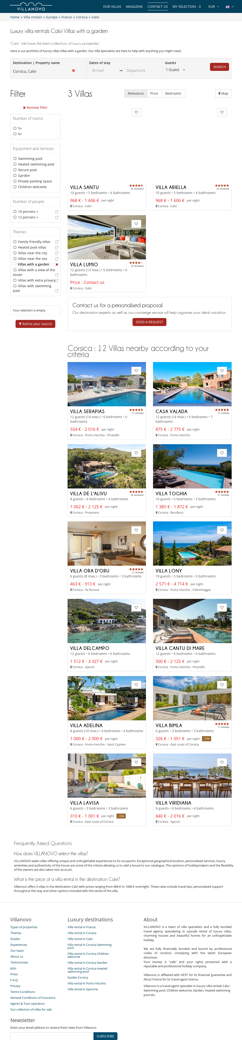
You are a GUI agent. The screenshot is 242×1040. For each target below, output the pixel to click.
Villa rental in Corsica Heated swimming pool (87, 935)
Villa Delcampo (89, 613)
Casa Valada (172, 377)
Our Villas (112, 6)
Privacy (15, 951)
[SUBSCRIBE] (52, 1002)
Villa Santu (84, 152)
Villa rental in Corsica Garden (87, 928)
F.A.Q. (14, 945)
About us (16, 922)
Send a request (149, 288)
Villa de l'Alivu (88, 459)
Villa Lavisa (84, 768)
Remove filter (35, 107)
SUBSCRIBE (105, 1002)
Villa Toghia (171, 459)
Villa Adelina (86, 691)
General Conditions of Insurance (32, 963)
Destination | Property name (36, 62)
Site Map (118, 1020)
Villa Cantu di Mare (180, 613)
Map (223, 93)
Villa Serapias (87, 377)
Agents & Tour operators (27, 969)
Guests (170, 62)
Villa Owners (95, 1020)
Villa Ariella (171, 152)
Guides (15, 904)
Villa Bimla (169, 691)
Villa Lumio (84, 230)
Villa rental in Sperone (83, 955)
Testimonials (19, 928)
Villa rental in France (82, 893)
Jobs (13, 934)
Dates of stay (99, 62)
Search (219, 66)
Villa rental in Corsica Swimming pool (90, 911)
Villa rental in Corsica (82, 898)
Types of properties (23, 893)
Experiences (18, 910)
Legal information (165, 1020)
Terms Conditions (22, 957)
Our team (17, 916)
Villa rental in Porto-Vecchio (87, 949)
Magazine (134, 6)
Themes (15, 898)
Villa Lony (169, 536)
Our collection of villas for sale (31, 975)
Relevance (136, 93)
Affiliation (137, 1020)
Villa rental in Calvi (80, 904)
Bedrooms (173, 93)
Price (154, 93)
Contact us (158, 6)
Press (14, 940)
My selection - (187, 6)
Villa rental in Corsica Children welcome (88, 920)
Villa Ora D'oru (89, 536)
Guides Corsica (78, 943)
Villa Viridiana (173, 768)
